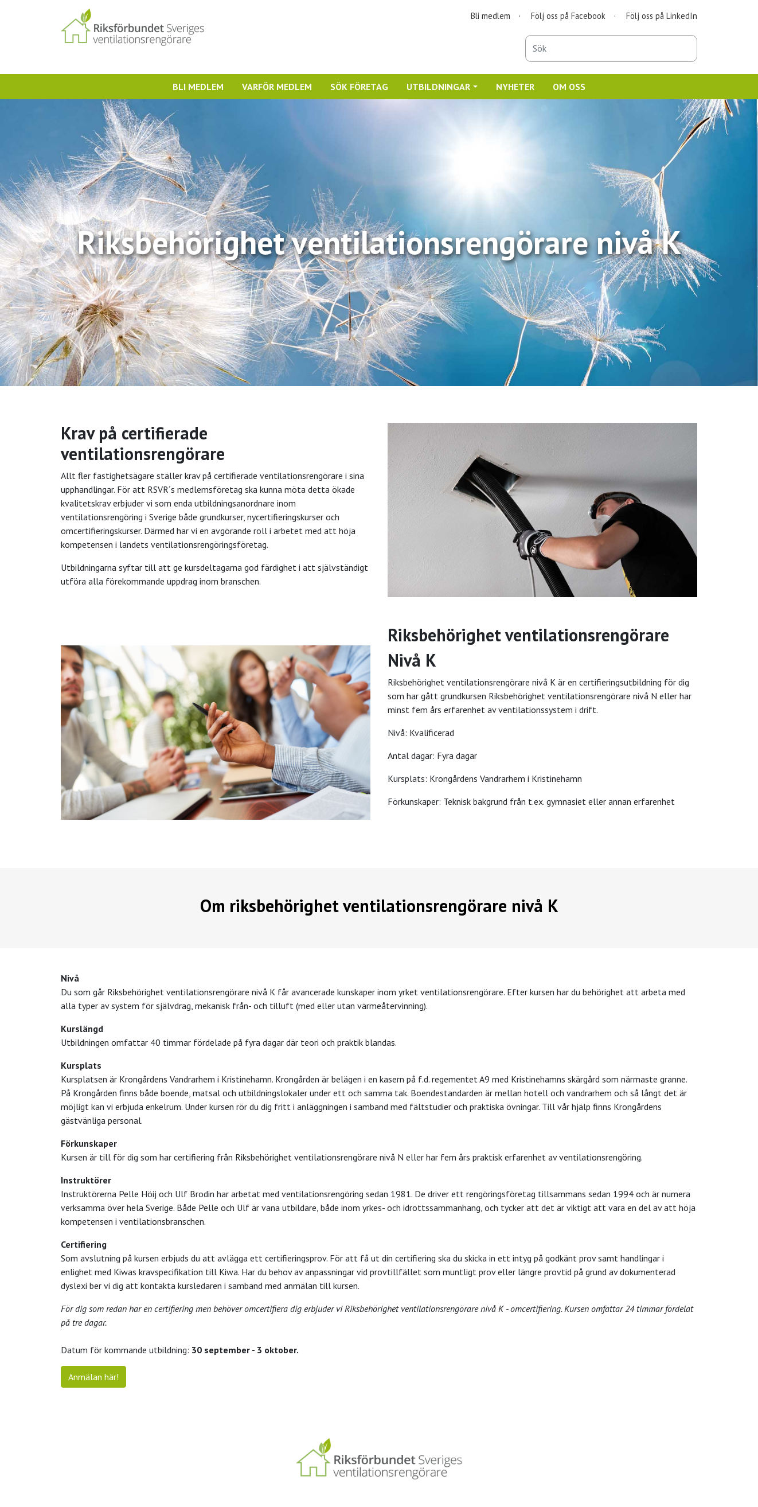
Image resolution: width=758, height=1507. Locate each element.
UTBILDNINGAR (438, 86)
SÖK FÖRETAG (359, 86)
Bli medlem (490, 15)
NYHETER (515, 86)
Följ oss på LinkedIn (661, 15)
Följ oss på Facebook (568, 15)
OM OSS (569, 86)
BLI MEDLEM (198, 86)
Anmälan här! (93, 1377)
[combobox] (611, 48)
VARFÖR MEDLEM (277, 86)
